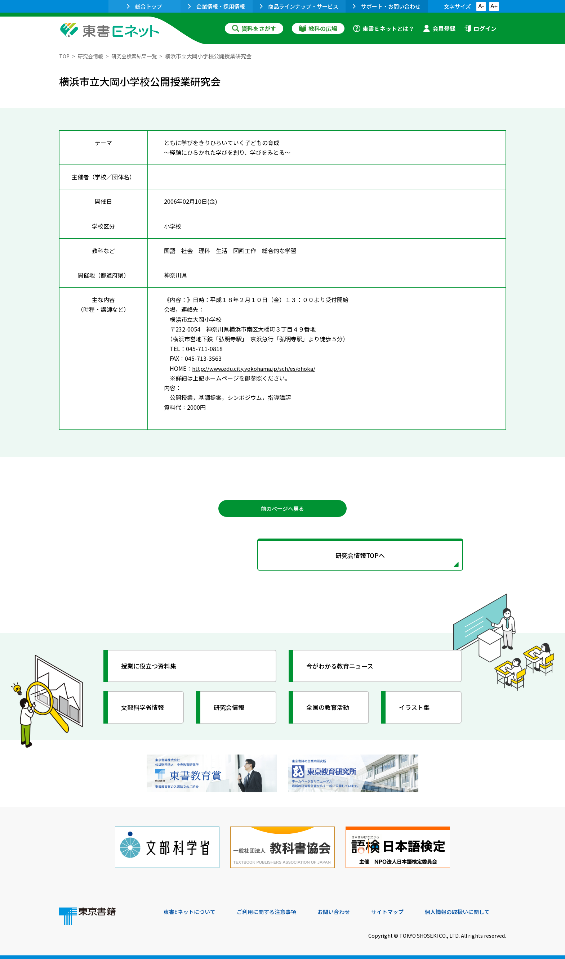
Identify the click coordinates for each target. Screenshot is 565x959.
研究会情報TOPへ (282, 557)
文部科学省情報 (145, 710)
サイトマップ (398, 910)
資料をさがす (254, 28)
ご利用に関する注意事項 (272, 910)
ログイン (480, 28)
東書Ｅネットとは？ (383, 28)
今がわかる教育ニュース (342, 668)
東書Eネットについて (191, 910)
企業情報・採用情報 (216, 6)
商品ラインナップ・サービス (299, 6)
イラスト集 (416, 710)
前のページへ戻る (282, 508)
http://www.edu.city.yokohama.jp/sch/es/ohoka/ (256, 368)
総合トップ (144, 6)
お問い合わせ (342, 910)
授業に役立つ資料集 (151, 668)
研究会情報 (92, 56)
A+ (494, 6)
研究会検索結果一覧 (138, 56)
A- (481, 6)
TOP (64, 56)
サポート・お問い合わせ (387, 6)
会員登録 (439, 28)
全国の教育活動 (330, 710)
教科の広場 (318, 28)
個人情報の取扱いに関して (471, 910)
